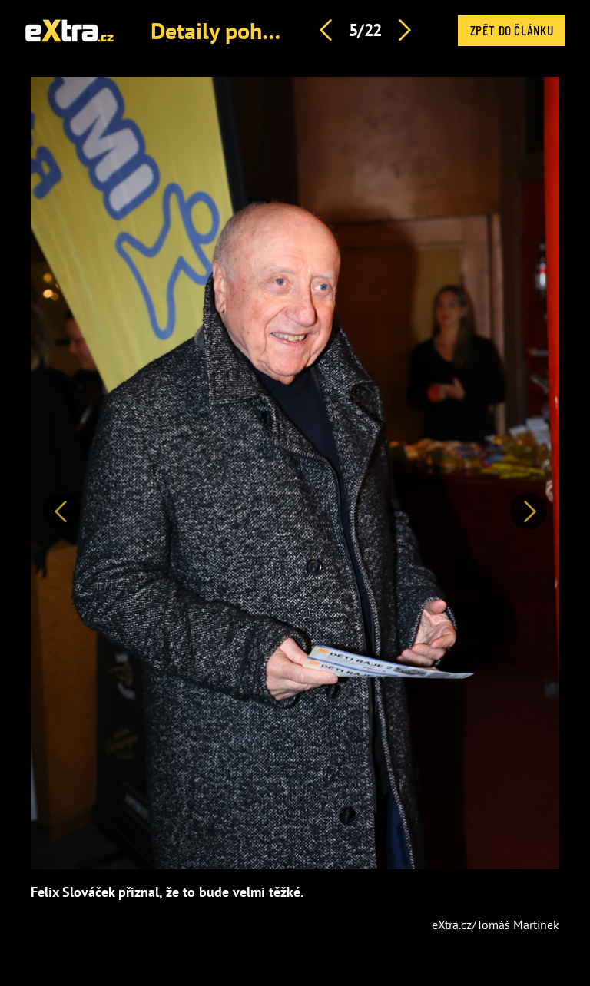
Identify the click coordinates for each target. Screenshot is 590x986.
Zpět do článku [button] (511, 30)
